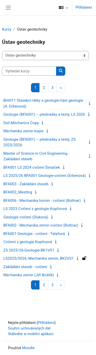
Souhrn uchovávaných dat (29, 328)
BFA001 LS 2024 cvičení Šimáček (31, 167)
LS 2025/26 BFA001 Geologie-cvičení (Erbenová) (44, 175)
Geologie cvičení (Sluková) (25, 217)
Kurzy (6, 29)
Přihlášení (84, 7)
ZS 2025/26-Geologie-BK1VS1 (29, 250)
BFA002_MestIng (17, 192)
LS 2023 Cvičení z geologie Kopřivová (35, 208)
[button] (63, 7)
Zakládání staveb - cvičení (25, 267)
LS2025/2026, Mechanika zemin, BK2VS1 (38, 258)
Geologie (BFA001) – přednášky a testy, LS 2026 (44, 114)
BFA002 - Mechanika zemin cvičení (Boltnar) (40, 225)
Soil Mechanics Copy (21, 123)
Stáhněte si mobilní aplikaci (31, 334)
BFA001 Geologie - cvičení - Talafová (34, 233)
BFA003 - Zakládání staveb (25, 184)
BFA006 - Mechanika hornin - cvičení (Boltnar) (42, 200)
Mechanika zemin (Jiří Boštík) (28, 275)
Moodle (28, 348)
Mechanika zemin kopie (23, 131)
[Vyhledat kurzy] (29, 71)
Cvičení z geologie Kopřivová (27, 242)
